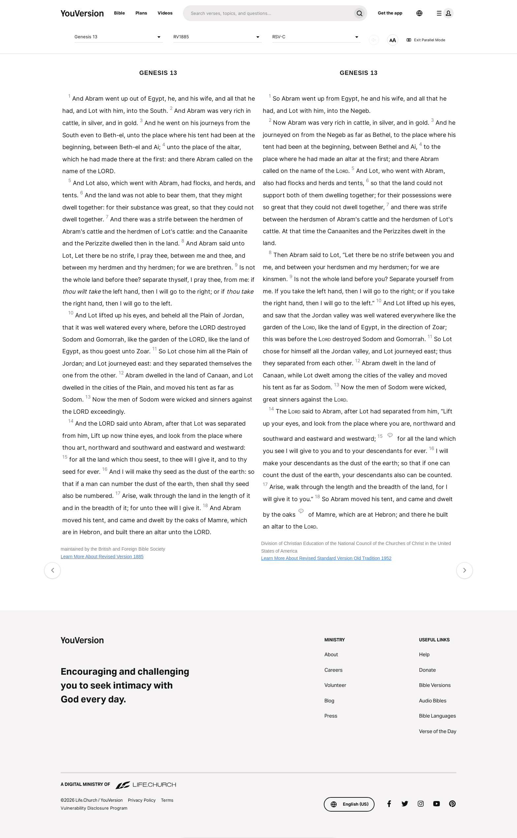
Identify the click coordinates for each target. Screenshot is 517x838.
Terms (167, 800)
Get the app (390, 13)
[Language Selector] (419, 13)
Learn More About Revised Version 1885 (102, 556)
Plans (141, 13)
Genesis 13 (119, 37)
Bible (119, 13)
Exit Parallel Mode (425, 40)
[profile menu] (443, 13)
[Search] (267, 13)
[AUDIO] (374, 40)
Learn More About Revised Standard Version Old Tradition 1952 (326, 558)
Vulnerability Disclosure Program (94, 808)
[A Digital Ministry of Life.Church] (258, 781)
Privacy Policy (142, 800)
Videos (165, 13)
